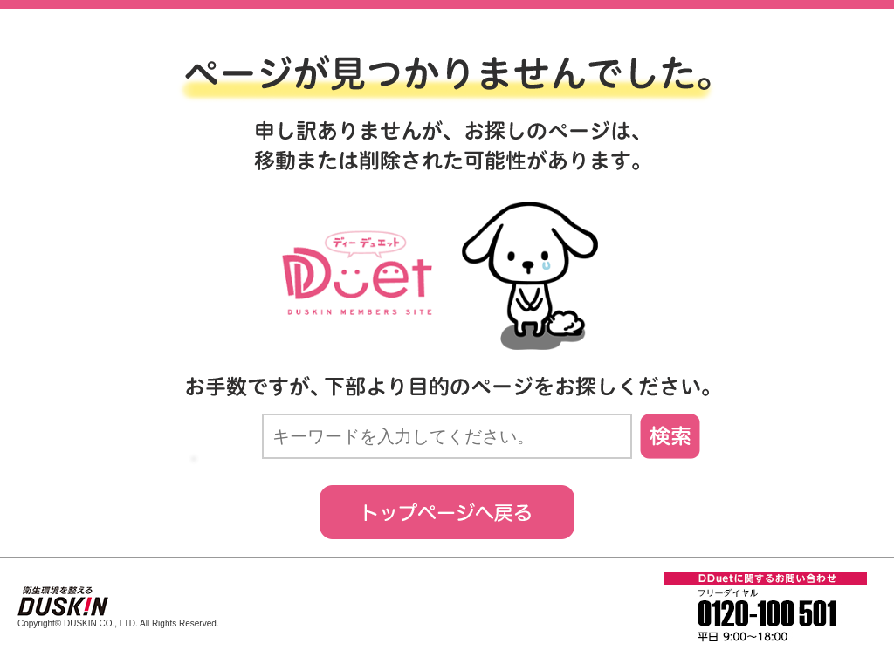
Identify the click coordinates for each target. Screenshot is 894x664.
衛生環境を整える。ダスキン (62, 601)
